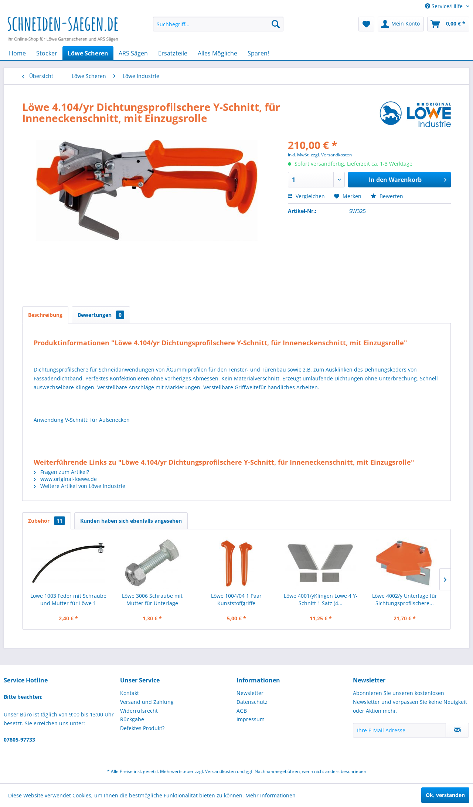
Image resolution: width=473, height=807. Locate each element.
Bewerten (387, 196)
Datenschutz (252, 701)
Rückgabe (132, 719)
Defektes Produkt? (142, 728)
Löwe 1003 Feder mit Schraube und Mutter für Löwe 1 (68, 599)
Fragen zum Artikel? (61, 471)
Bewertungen (101, 315)
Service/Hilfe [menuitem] (444, 6)
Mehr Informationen (270, 795)
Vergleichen (306, 196)
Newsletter (249, 692)
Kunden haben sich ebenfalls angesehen (131, 520)
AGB (241, 710)
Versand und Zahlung (147, 701)
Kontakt (129, 692)
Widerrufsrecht (139, 710)
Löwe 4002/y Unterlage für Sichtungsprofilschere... (404, 599)
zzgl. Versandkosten (331, 155)
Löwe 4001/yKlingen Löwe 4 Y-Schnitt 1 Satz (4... (321, 599)
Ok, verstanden (445, 794)
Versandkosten (220, 771)
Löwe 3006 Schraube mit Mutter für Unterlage (152, 599)
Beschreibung (45, 314)
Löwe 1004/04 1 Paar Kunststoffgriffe (236, 599)
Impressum (250, 719)
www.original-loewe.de (65, 478)
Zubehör (46, 520)
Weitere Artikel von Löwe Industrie (79, 485)
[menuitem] (218, 24)
